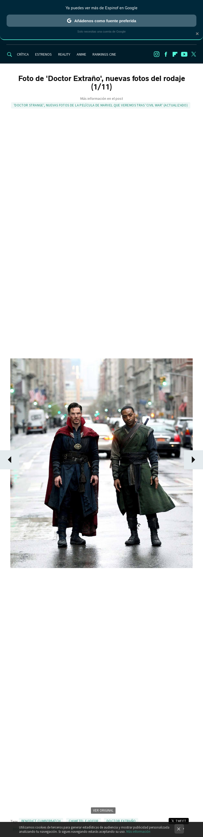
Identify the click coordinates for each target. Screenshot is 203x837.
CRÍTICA (23, 54)
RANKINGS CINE (104, 54)
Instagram (156, 54)
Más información (138, 831)
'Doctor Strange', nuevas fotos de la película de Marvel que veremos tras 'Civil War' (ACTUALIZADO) (101, 105)
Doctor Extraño (121, 821)
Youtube (184, 54)
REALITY (64, 54)
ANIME (81, 54)
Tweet (181, 821)
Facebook (166, 54)
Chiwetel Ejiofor (84, 821)
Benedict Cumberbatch (41, 821)
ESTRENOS (43, 54)
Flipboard (175, 54)
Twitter (193, 54)
